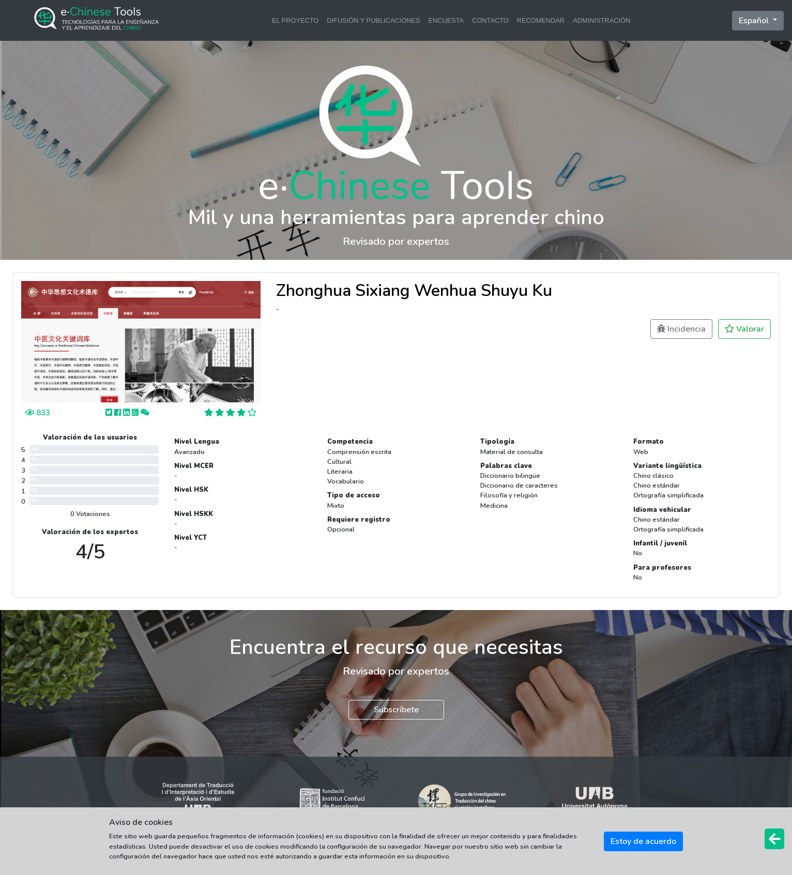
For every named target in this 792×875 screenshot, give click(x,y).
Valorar (744, 329)
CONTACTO (490, 20)
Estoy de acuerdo (643, 841)
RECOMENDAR (541, 20)
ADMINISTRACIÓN (601, 20)
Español (755, 20)
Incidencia (681, 329)
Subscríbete (396, 709)
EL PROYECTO (295, 20)
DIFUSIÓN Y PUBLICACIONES (373, 20)
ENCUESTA (446, 20)
